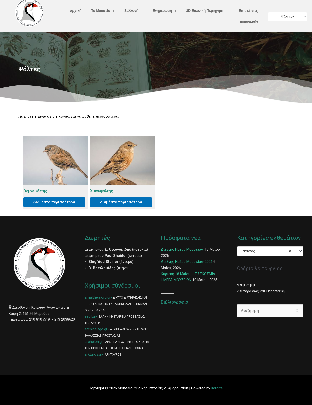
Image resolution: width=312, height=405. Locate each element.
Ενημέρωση (164, 10)
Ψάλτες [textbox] (286, 16)
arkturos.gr (93, 354)
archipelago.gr (96, 329)
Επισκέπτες (248, 11)
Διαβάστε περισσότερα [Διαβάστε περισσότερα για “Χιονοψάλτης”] (121, 202)
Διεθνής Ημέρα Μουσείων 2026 (187, 262)
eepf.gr (90, 316)
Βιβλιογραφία (174, 301)
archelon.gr (94, 341)
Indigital (217, 388)
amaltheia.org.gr (98, 297)
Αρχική (75, 11)
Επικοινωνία (247, 22)
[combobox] (287, 16)
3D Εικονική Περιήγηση (207, 10)
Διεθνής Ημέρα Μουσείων (182, 249)
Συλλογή (133, 10)
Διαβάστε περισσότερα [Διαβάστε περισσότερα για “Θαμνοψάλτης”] (54, 202)
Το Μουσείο (102, 10)
